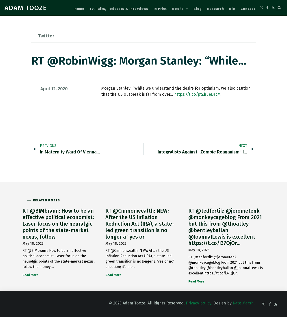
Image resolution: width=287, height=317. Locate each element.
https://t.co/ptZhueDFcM (197, 94)
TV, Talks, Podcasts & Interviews (119, 9)
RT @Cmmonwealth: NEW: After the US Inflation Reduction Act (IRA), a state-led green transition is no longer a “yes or (139, 224)
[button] (279, 8)
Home (79, 9)
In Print (160, 9)
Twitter (46, 36)
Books (180, 9)
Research (215, 9)
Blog (198, 9)
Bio (232, 9)
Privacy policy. (199, 303)
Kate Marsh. (244, 303)
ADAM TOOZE (25, 8)
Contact (248, 9)
